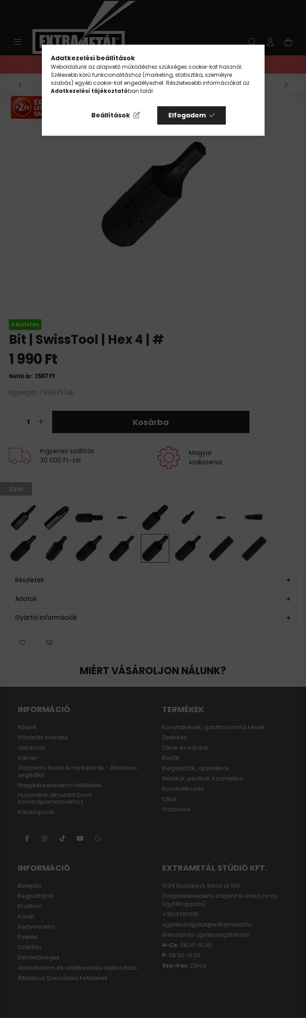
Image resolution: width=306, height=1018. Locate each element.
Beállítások (110, 115)
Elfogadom (187, 115)
